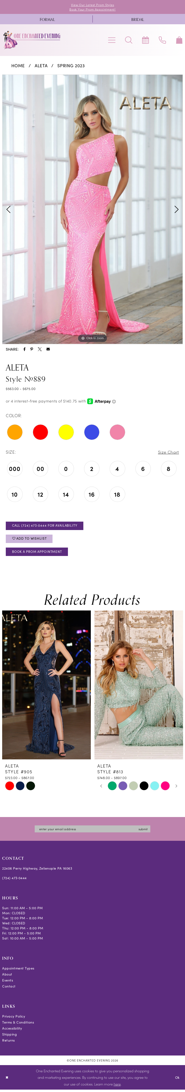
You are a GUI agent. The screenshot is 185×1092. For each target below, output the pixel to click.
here (117, 1086)
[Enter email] (92, 831)
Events (7, 983)
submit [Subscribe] (145, 831)
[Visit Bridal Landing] (137, 19)
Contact (9, 989)
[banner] (32, 40)
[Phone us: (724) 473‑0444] (162, 40)
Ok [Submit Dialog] (177, 1079)
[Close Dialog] (7, 1079)
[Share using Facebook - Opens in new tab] (24, 350)
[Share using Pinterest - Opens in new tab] (31, 350)
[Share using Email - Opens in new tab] (48, 349)
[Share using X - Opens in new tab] (40, 350)
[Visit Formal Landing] (47, 19)
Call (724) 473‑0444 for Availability (46, 526)
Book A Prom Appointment (39, 553)
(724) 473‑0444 (14, 880)
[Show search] (128, 40)
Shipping (9, 1037)
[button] (111, 40)
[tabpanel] (92, 209)
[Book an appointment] (145, 40)
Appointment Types (18, 971)
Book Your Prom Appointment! (93, 9)
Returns (8, 1043)
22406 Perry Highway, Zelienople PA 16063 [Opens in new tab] (37, 871)
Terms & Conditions (18, 1025)
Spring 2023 (71, 66)
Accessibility (12, 1031)
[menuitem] (47, 19)
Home (18, 66)
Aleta (41, 66)
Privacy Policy (13, 1019)
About (7, 977)
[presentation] (46, 687)
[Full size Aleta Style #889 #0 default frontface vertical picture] (92, 209)
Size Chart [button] (168, 452)
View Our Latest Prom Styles (92, 4)
